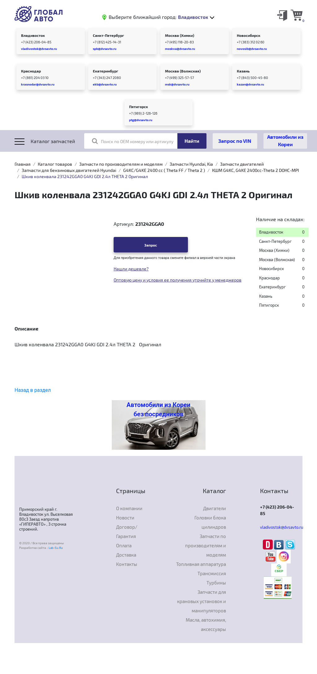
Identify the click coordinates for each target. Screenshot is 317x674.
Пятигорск (138, 106)
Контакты (126, 564)
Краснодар (31, 71)
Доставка (126, 555)
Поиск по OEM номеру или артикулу (132, 141)
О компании (129, 508)
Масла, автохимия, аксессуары (206, 624)
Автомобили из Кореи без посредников (158, 409)
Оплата (124, 545)
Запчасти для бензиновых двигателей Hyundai (69, 170)
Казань (243, 71)
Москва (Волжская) (183, 71)
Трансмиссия (212, 573)
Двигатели (214, 508)
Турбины (216, 582)
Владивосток (33, 35)
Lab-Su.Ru (56, 547)
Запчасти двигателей (242, 164)
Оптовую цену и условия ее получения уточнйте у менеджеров (177, 279)
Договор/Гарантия (126, 531)
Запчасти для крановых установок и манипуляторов (201, 601)
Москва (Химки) (179, 35)
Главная (23, 164)
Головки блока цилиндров (210, 522)
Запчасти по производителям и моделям (121, 164)
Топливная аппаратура (201, 564)
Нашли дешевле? (131, 268)
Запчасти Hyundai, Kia (191, 164)
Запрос (150, 245)
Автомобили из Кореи (285, 140)
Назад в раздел (33, 390)
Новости (125, 517)
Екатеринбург (105, 71)
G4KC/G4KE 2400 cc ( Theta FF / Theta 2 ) (164, 170)
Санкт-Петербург (108, 35)
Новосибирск (248, 35)
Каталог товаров (55, 164)
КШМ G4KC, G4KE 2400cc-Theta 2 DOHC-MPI (255, 170)
